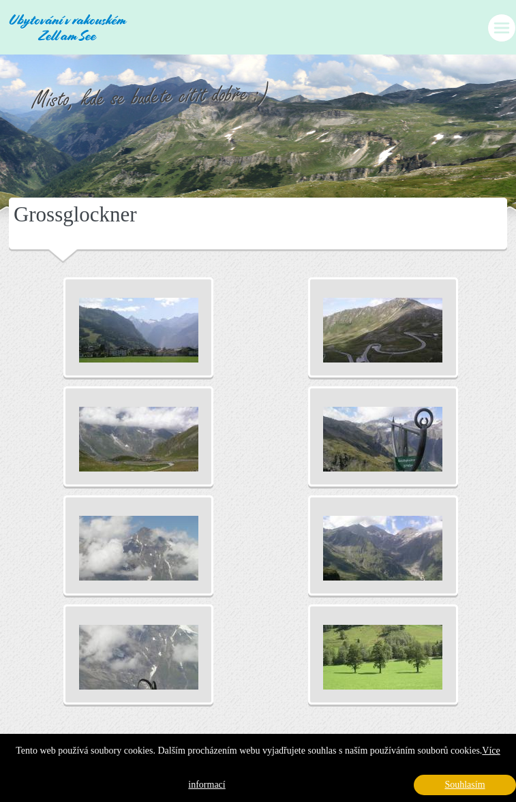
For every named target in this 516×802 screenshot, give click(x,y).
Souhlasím (464, 785)
